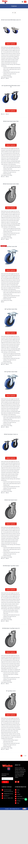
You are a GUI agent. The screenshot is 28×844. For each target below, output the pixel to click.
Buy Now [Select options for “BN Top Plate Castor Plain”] (3, 364)
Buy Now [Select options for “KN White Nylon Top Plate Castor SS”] (3, 683)
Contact (18, 794)
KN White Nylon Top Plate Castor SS (11, 628)
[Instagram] (18, 782)
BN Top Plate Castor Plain (11, 309)
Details (8, 78)
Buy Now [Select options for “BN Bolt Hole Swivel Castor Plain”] (3, 176)
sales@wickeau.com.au (8, 793)
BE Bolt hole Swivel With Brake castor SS (11, 20)
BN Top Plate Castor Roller (11, 371)
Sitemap (18, 800)
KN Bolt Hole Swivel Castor (11, 500)
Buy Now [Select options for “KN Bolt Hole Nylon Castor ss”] (3, 492)
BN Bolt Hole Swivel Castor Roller (11, 184)
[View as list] (15, 13)
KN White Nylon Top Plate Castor (11, 565)
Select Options (11, 44)
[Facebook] (16, 782)
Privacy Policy (19, 796)
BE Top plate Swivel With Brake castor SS (11, 86)
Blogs (18, 803)
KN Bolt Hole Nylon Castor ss (11, 434)
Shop (18, 792)
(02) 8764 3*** (7, 795)
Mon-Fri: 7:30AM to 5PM (8, 798)
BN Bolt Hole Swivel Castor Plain (11, 121)
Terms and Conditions (21, 798)
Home (18, 789)
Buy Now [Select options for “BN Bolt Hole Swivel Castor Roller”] (3, 239)
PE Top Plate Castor (11, 691)
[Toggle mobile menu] (25, 2)
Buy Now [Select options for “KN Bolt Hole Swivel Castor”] (3, 558)
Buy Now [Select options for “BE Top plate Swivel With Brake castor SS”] (3, 114)
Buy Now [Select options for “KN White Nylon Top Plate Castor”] (3, 621)
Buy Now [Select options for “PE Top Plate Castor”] (3, 749)
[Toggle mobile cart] (22, 1)
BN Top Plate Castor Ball (11, 246)
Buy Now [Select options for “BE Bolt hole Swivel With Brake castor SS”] (3, 78)
